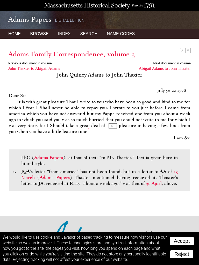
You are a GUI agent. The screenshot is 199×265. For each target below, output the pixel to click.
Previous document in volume (30, 63)
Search (88, 34)
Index (64, 34)
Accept (182, 241)
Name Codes (121, 34)
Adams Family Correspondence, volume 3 (71, 54)
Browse (39, 34)
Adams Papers (48, 157)
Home (14, 34)
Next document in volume (172, 63)
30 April (154, 183)
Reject (181, 254)
